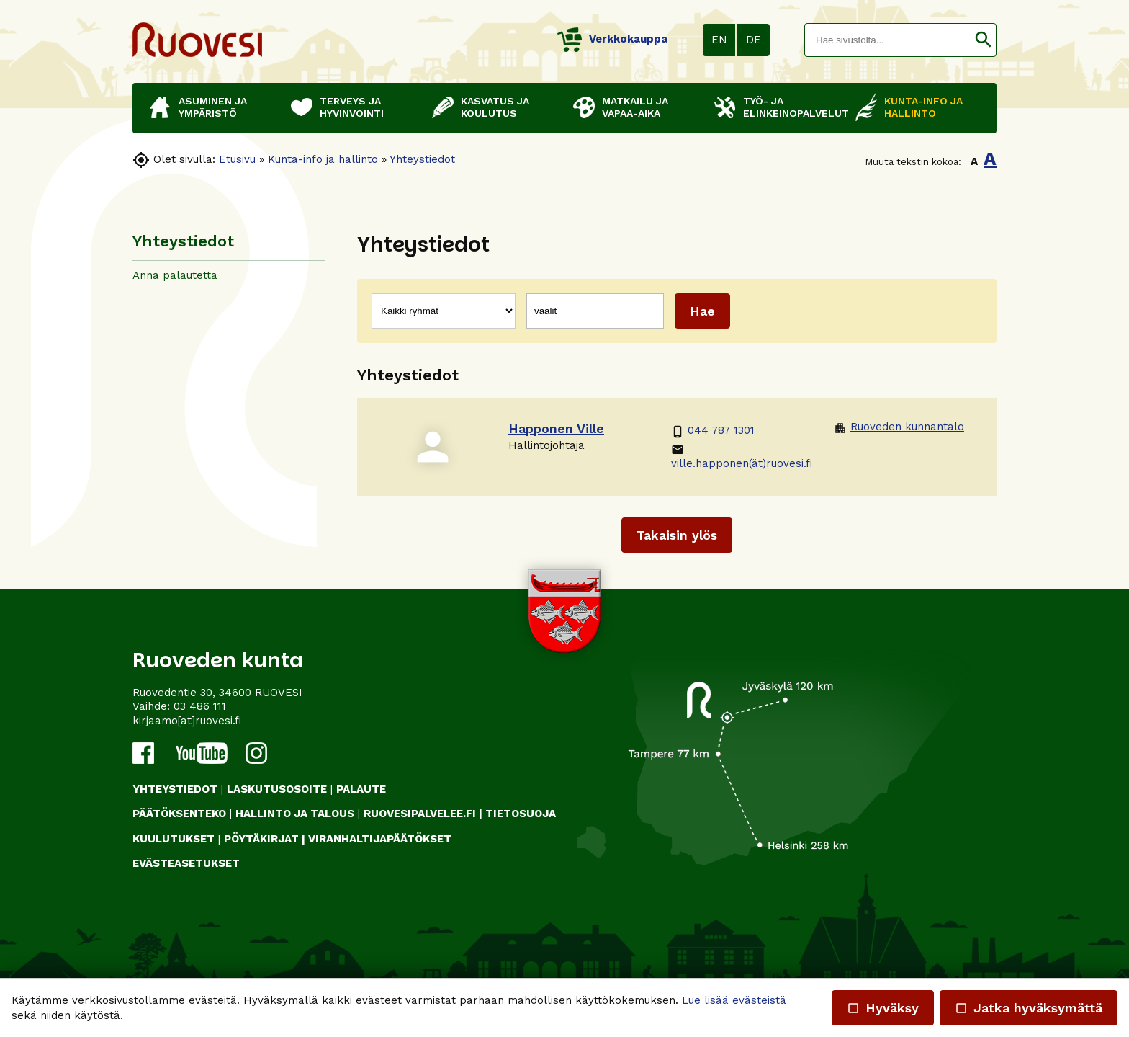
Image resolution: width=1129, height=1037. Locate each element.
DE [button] (753, 39)
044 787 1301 (713, 430)
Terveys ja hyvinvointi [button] (352, 107)
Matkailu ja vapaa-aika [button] (635, 107)
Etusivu (237, 159)
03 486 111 (200, 706)
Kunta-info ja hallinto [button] (923, 107)
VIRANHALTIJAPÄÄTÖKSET (379, 838)
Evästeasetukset (186, 863)
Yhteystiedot (422, 159)
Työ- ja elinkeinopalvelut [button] (792, 107)
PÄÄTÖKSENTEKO (179, 813)
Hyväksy (883, 1007)
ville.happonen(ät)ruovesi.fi (741, 457)
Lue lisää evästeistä (734, 1000)
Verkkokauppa (612, 38)
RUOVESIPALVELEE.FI (420, 813)
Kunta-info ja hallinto (323, 159)
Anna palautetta (174, 275)
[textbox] (888, 40)
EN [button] (719, 39)
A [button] (974, 161)
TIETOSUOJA (520, 813)
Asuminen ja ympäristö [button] (213, 107)
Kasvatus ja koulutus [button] (495, 107)
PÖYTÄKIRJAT (261, 838)
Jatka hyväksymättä (1028, 1007)
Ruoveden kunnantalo (899, 427)
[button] (983, 40)
